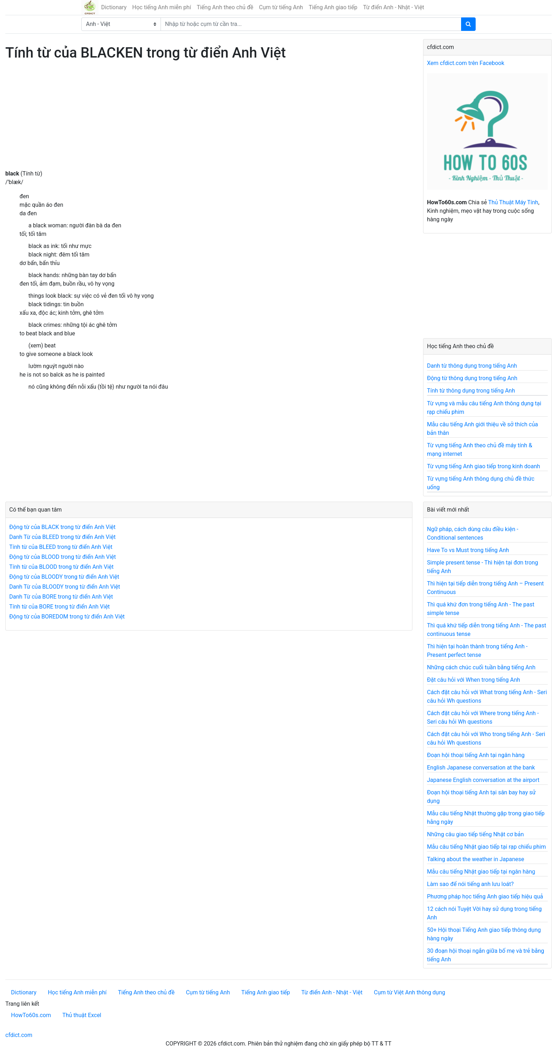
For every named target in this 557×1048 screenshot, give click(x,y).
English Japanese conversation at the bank (481, 767)
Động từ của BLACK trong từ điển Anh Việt (62, 527)
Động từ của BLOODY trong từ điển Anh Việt (64, 576)
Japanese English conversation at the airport (483, 780)
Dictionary (114, 7)
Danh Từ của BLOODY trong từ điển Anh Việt (64, 586)
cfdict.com (18, 1035)
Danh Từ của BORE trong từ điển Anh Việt (61, 596)
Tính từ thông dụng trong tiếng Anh (471, 390)
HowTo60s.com (31, 1015)
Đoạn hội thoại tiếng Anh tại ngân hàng (476, 755)
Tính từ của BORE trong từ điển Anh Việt (59, 606)
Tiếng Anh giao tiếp (333, 7)
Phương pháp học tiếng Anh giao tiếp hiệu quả (485, 896)
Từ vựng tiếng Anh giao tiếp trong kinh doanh (483, 466)
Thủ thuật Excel (81, 1015)
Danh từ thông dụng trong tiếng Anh (472, 365)
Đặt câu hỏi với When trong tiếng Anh (473, 679)
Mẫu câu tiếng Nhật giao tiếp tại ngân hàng (481, 871)
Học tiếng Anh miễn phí (161, 7)
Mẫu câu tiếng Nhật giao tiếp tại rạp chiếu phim (486, 846)
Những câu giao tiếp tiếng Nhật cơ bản (475, 834)
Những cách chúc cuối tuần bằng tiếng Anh (481, 667)
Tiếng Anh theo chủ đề (225, 7)
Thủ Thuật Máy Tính (513, 202)
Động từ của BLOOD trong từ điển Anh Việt (62, 556)
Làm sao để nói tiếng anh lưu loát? (470, 884)
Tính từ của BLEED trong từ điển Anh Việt (60, 547)
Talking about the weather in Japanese (475, 859)
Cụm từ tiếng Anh (281, 7)
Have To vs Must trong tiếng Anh (468, 550)
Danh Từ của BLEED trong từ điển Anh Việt (62, 537)
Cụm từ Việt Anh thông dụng (409, 992)
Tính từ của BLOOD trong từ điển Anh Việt (61, 566)
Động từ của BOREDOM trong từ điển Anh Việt (67, 616)
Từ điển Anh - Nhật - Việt (393, 7)
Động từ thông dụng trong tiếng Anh (472, 378)
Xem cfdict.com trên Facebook (465, 63)
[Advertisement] (209, 119)
